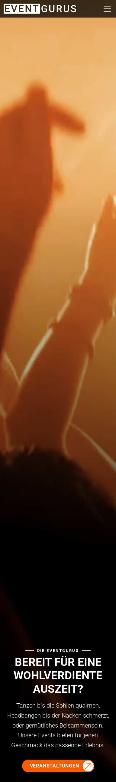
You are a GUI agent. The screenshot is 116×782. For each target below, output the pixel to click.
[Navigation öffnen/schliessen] (106, 8)
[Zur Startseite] (40, 8)
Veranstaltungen (54, 766)
